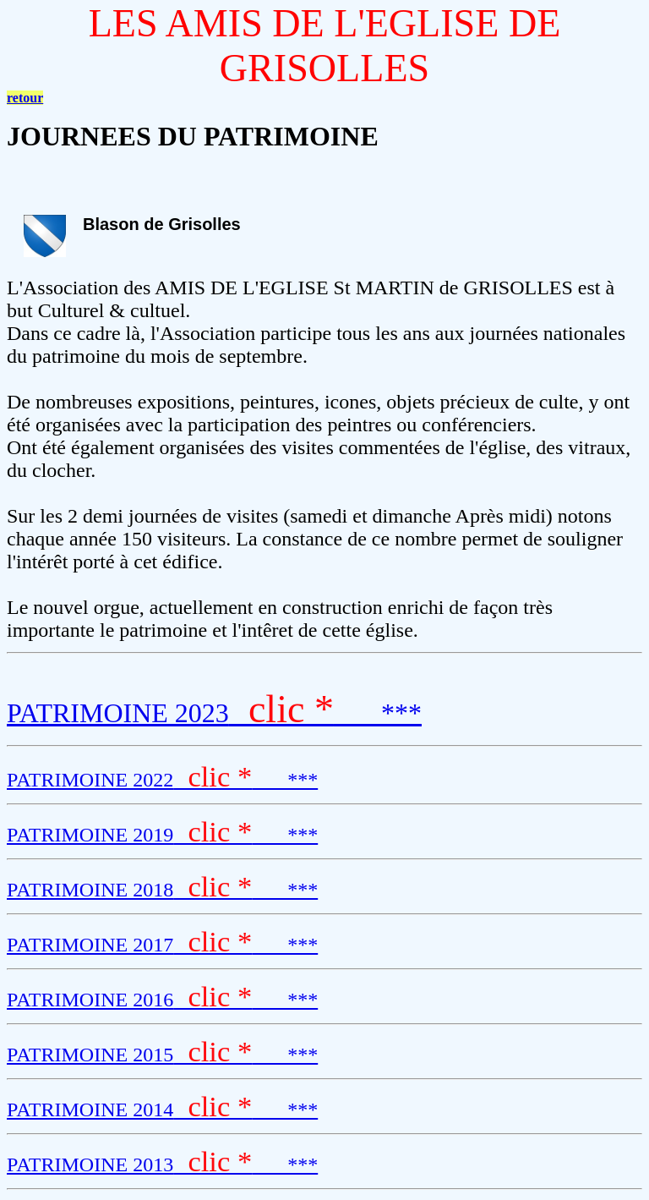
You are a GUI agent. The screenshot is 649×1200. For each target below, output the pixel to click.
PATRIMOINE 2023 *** (214, 713)
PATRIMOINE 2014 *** (162, 1110)
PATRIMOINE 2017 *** (162, 945)
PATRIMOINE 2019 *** (162, 835)
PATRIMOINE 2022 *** (162, 780)
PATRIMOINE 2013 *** (162, 1164)
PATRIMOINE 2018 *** (162, 890)
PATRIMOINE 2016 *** (162, 1000)
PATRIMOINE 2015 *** (162, 1055)
